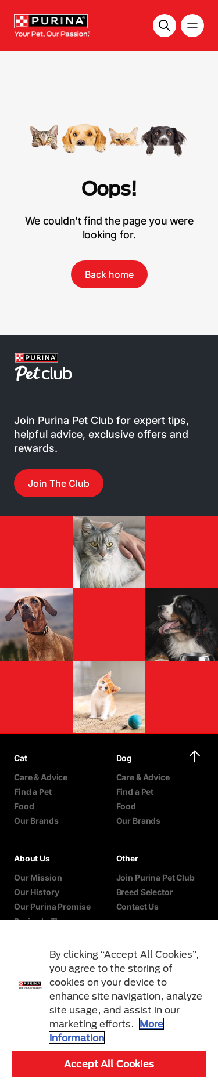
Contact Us (137, 906)
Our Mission (38, 877)
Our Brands (36, 821)
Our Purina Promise (52, 906)
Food (24, 806)
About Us (32, 858)
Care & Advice (40, 777)
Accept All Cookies (109, 1063)
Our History (36, 892)
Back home (109, 274)
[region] (109, 1003)
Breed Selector (144, 892)
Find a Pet (33, 792)
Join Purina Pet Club (155, 877)
